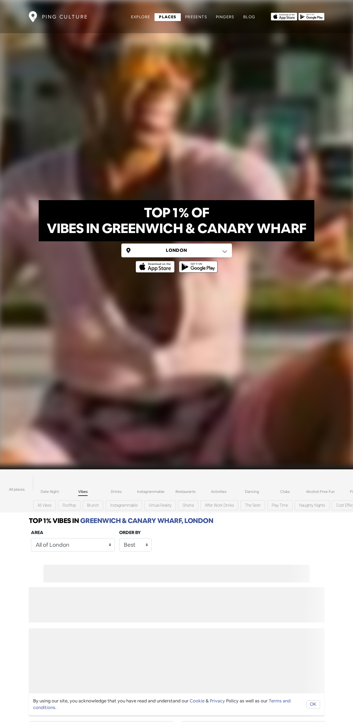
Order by (130, 532)
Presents (196, 16)
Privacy (217, 701)
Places (167, 16)
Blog (249, 16)
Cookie (197, 701)
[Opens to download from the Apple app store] (284, 16)
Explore (140, 16)
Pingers (225, 16)
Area (37, 532)
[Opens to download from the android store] (311, 16)
